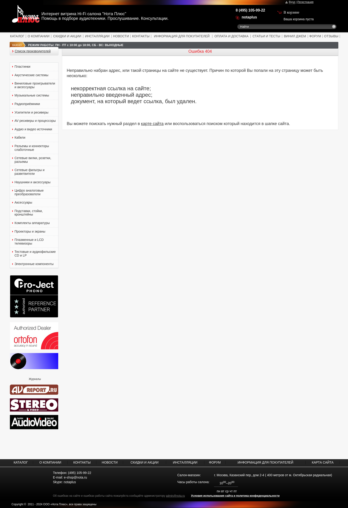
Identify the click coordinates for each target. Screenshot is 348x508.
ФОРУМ (315, 36)
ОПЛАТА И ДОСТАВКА (232, 36)
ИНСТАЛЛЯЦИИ (97, 36)
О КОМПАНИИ (38, 36)
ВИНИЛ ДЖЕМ (295, 36)
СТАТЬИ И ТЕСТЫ (266, 36)
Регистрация (305, 2)
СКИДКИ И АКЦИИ (67, 36)
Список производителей (33, 51)
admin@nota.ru (175, 495)
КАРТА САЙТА (323, 462)
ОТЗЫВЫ (331, 36)
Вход (292, 2)
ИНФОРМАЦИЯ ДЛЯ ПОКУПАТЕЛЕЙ (182, 36)
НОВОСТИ (121, 36)
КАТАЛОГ (17, 36)
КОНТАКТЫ (141, 36)
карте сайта (152, 123)
